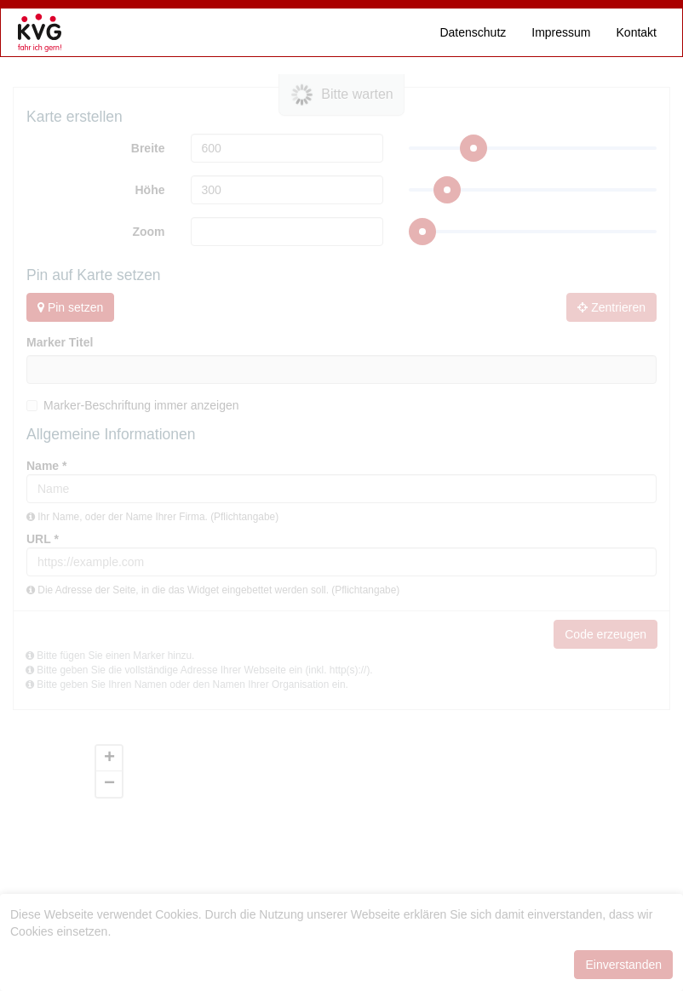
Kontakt (637, 32)
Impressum (560, 32)
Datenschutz (472, 32)
